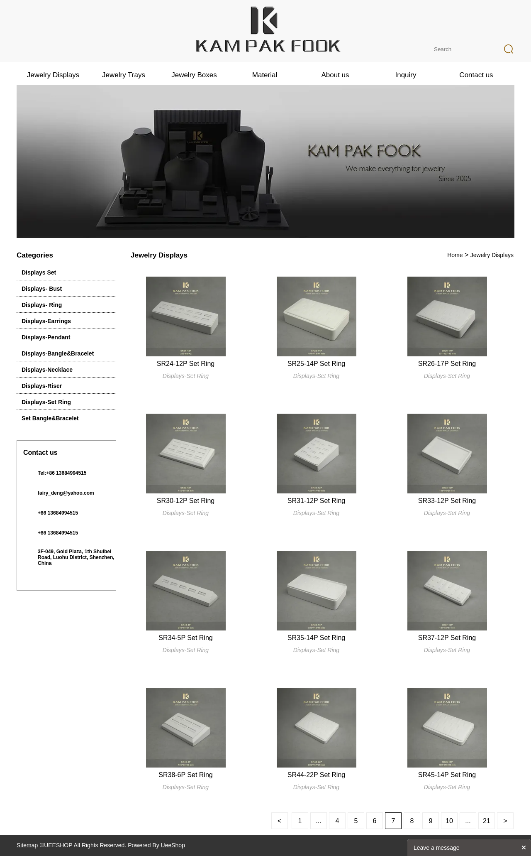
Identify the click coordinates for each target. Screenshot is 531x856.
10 (449, 820)
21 (486, 820)
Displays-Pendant (46, 337)
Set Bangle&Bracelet (50, 418)
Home (455, 255)
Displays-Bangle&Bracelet (58, 353)
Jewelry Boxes (194, 75)
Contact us (476, 75)
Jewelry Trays (123, 75)
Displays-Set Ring (46, 402)
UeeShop (173, 845)
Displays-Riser (42, 386)
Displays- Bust (42, 288)
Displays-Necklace (47, 369)
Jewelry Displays (53, 75)
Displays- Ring (42, 305)
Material (264, 75)
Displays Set (39, 272)
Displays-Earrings (46, 321)
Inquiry (405, 75)
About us (335, 75)
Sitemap (27, 845)
